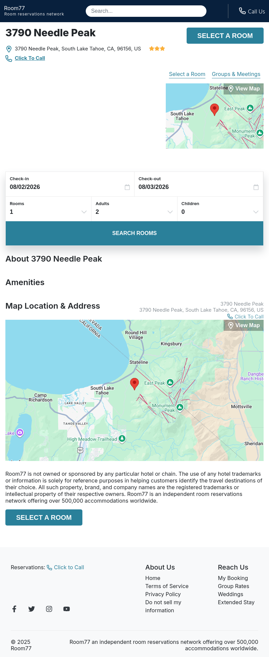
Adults (102, 203)
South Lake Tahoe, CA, (89, 48)
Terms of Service (167, 586)
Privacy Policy (163, 594)
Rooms (17, 203)
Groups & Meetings (236, 74)
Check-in (19, 178)
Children (190, 203)
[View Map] (244, 325)
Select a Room (225, 35)
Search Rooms (134, 233)
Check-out (150, 178)
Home (152, 578)
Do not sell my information (163, 606)
